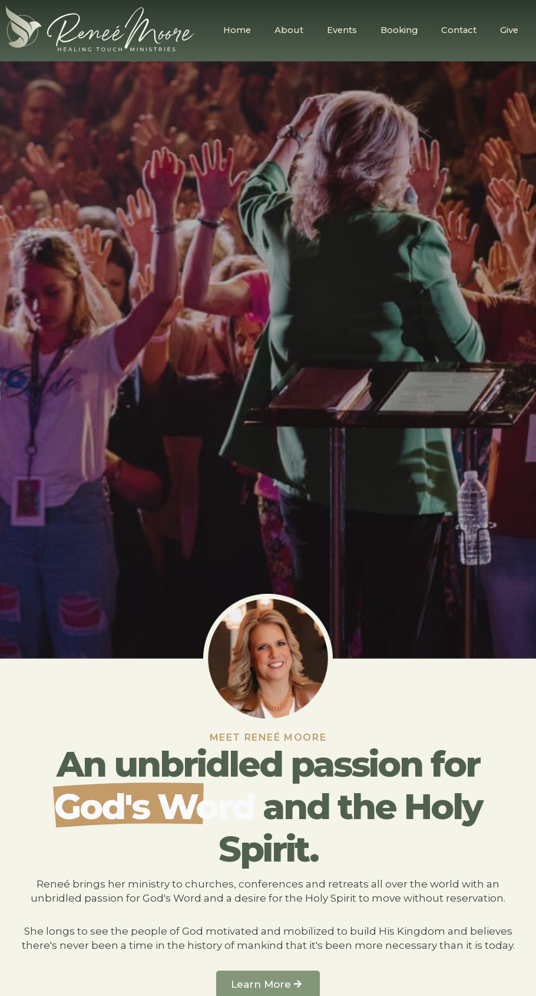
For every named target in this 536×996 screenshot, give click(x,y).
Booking (399, 30)
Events (342, 30)
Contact (459, 30)
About (288, 30)
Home (237, 30)
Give (509, 30)
